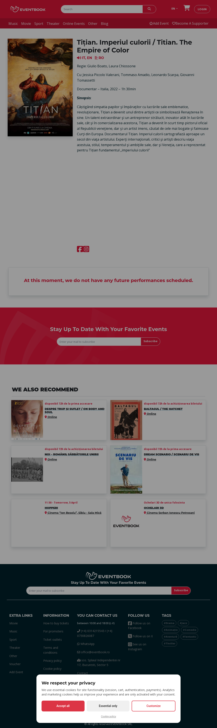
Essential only (108, 706)
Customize (153, 706)
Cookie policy (108, 716)
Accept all (63, 706)
